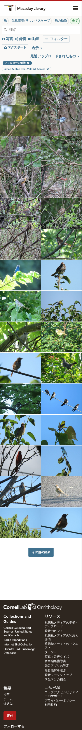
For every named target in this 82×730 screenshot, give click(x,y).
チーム (8, 699)
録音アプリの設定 (57, 665)
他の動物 (61, 20)
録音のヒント (54, 631)
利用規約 (51, 705)
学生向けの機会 (55, 679)
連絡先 (8, 703)
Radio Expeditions (15, 640)
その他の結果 (41, 552)
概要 (7, 689)
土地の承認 (52, 687)
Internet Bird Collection (18, 644)
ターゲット (52, 652)
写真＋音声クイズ (57, 656)
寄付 (10, 716)
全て (75, 20)
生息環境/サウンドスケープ (31, 20)
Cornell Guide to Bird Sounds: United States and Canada (17, 631)
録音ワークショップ (58, 675)
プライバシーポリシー (60, 700)
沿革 (6, 694)
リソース (52, 617)
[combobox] (44, 29)
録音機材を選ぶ (55, 670)
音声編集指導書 (55, 661)
